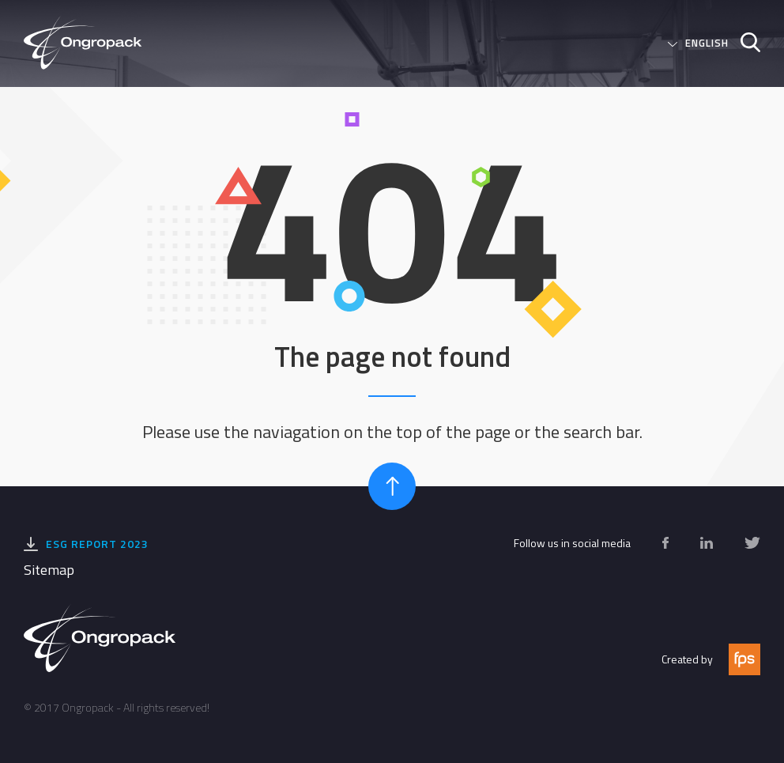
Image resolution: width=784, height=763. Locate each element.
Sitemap (49, 569)
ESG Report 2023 (97, 543)
